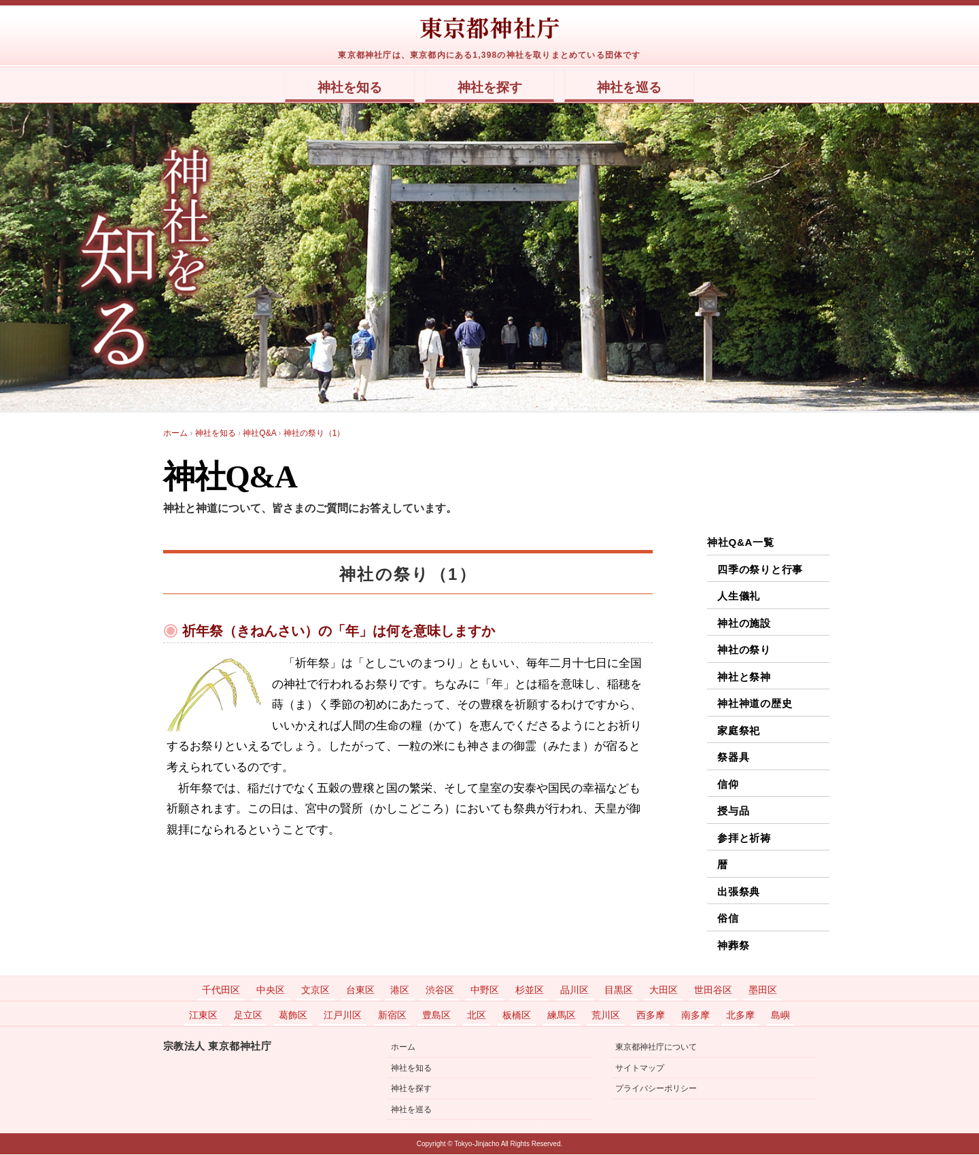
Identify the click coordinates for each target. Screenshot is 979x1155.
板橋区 (516, 1015)
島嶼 (780, 1015)
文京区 (315, 990)
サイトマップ (639, 1068)
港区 (399, 990)
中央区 (270, 990)
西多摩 (650, 1015)
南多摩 (695, 1015)
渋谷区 (440, 990)
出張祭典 (738, 892)
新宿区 (392, 1015)
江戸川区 (343, 1015)
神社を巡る (647, 88)
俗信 (728, 919)
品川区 (574, 990)
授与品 (733, 811)
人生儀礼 (738, 596)
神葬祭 (733, 946)
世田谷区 (713, 990)
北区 (476, 1015)
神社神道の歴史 (754, 704)
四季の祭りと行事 (760, 570)
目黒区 (618, 990)
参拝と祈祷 (744, 838)
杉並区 (529, 990)
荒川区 (605, 1015)
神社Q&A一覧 (740, 543)
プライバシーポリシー (656, 1089)
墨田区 (763, 990)
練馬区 (561, 1015)
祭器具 (733, 757)
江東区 (203, 1015)
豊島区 (436, 1015)
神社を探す (489, 88)
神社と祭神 (744, 677)
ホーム (403, 1048)
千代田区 (221, 990)
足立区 (248, 1015)
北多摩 (740, 1015)
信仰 (728, 785)
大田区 (663, 990)
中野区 (484, 990)
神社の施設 (744, 624)
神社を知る (331, 88)
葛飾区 (293, 1015)
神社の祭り (744, 650)
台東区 (360, 990)
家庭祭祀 (738, 731)
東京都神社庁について (656, 1048)
